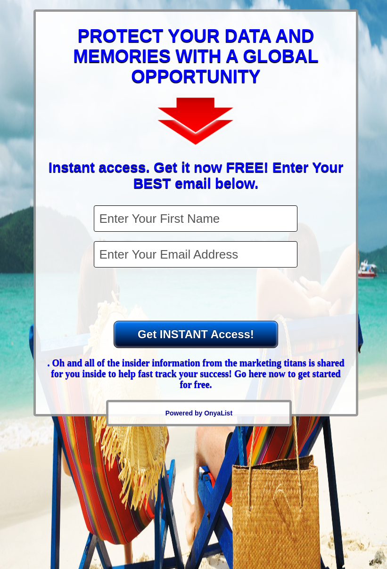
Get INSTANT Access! (196, 334)
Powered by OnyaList (198, 413)
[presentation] (196, 295)
